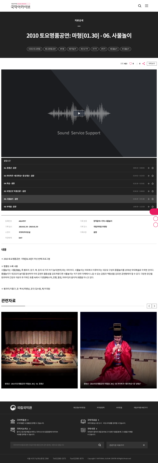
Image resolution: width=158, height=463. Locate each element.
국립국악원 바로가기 (141, 408)
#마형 (62, 49)
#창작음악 (72, 49)
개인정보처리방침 (79, 408)
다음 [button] (154, 306)
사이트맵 (119, 408)
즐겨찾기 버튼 (155, 218)
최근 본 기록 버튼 (155, 224)
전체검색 (139, 6)
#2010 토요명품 (34, 49)
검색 (99, 445)
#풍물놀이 (113, 49)
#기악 (95, 49)
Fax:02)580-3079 (77, 458)
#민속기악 (84, 49)
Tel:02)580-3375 (59, 458)
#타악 (103, 49)
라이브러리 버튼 (154, 211)
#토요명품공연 (50, 49)
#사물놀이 (125, 49)
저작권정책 (100, 408)
